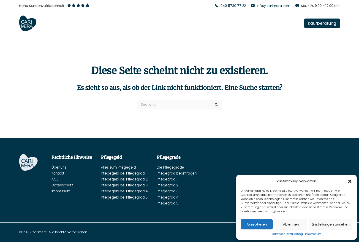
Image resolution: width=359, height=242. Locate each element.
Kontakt (58, 173)
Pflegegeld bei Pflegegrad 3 (125, 185)
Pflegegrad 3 (171, 191)
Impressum (313, 234)
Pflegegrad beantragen (181, 173)
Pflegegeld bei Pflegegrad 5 (126, 197)
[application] (221, 23)
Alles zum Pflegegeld (119, 167)
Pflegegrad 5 (171, 203)
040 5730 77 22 (233, 5)
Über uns (59, 167)
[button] (350, 181)
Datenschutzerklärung (287, 234)
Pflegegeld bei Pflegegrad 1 (125, 173)
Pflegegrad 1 (171, 179)
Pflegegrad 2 (171, 185)
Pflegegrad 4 (171, 197)
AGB (55, 179)
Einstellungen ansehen (331, 224)
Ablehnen (291, 224)
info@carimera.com (273, 5)
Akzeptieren (257, 224)
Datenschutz (63, 185)
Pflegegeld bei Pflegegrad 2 (125, 179)
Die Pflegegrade (174, 167)
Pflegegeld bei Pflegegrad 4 (126, 191)
